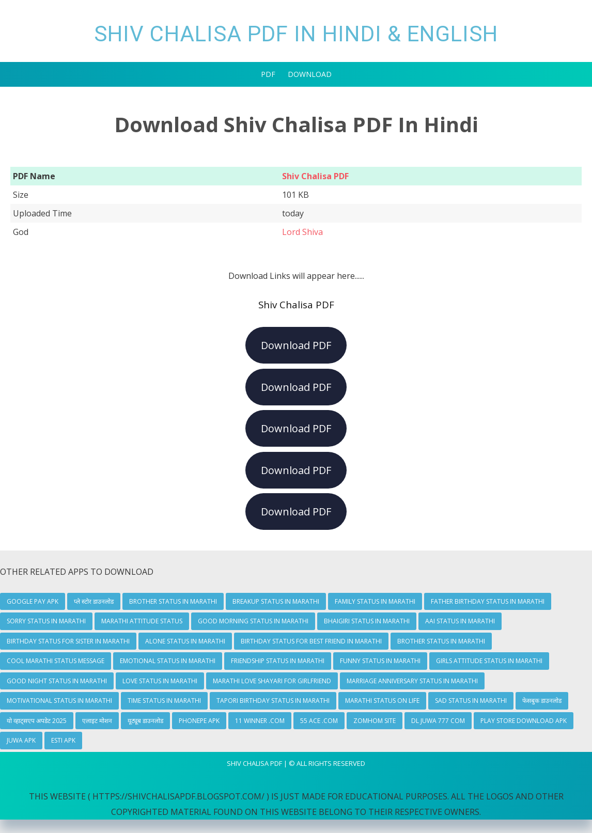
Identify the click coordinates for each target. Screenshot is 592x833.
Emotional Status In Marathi (167, 660)
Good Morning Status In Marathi (253, 621)
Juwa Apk (21, 740)
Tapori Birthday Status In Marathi (273, 700)
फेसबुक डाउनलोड (542, 700)
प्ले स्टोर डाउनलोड (94, 601)
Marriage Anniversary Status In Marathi (412, 681)
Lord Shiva (302, 232)
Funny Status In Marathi (380, 660)
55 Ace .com (319, 720)
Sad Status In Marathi (471, 700)
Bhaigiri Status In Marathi (367, 621)
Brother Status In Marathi (173, 601)
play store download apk (523, 720)
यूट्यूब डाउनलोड (145, 720)
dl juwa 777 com (438, 720)
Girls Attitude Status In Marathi (489, 660)
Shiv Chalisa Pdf (254, 763)
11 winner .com (260, 720)
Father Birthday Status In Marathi (487, 601)
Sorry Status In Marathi (46, 621)
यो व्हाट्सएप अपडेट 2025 (37, 720)
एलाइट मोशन (97, 720)
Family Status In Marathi (375, 601)
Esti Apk (63, 740)
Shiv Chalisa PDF (315, 176)
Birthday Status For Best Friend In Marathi (311, 641)
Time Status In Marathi (164, 700)
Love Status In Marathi (159, 681)
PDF (268, 74)
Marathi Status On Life (382, 700)
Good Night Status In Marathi (57, 681)
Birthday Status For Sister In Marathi (68, 641)
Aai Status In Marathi (460, 621)
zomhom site (374, 720)
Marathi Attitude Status (141, 621)
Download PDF (296, 345)
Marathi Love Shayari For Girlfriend (272, 681)
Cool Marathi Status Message (55, 660)
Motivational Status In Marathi (59, 700)
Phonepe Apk (199, 720)
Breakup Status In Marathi (275, 601)
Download (310, 74)
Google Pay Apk (32, 601)
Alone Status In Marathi (185, 641)
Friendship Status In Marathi (277, 660)
